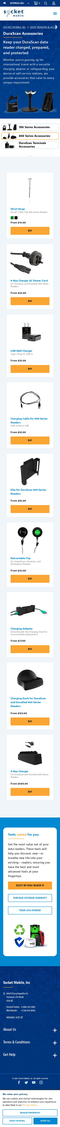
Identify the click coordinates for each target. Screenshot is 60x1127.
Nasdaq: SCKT (14, 1017)
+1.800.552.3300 (28, 1007)
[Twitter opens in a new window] (26, 1083)
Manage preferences (30, 1112)
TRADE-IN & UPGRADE (30, 910)
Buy (30, 230)
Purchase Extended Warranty (30, 898)
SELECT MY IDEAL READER (30, 885)
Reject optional (17, 1121)
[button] (45, 3)
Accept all (45, 1121)
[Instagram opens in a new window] (41, 1083)
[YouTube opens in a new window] (33, 1083)
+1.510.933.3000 (28, 1010)
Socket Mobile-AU (14, 27)
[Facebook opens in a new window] (19, 1083)
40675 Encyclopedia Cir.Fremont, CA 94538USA (17, 997)
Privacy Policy (30, 1105)
